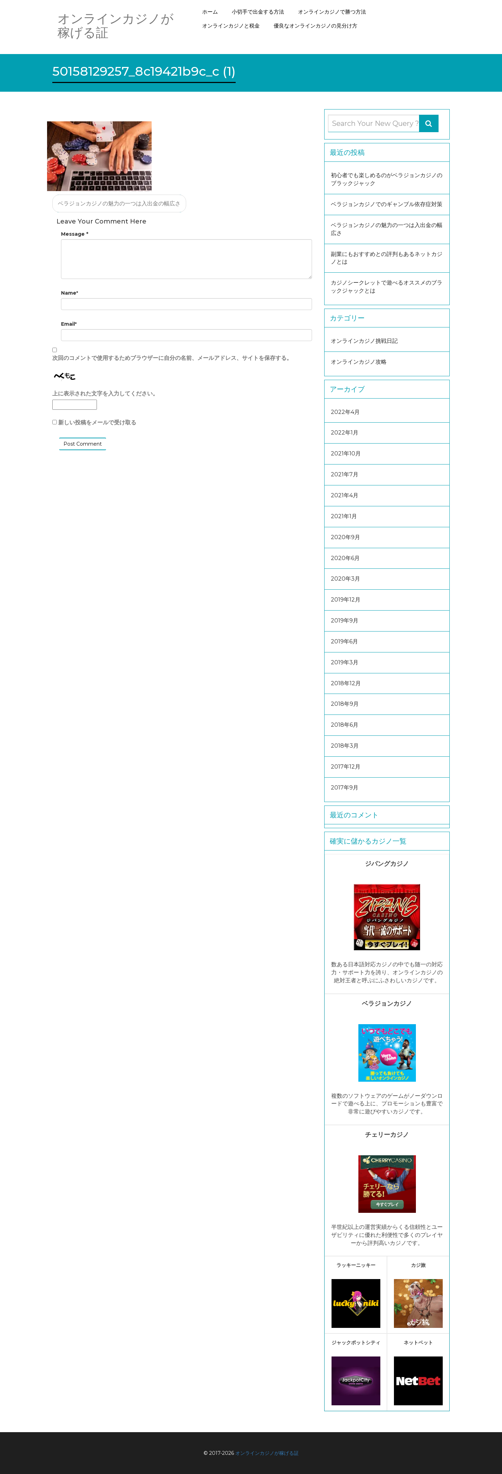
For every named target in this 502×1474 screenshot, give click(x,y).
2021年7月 (344, 474)
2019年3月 (344, 662)
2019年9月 (344, 620)
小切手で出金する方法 (258, 11)
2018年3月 (345, 745)
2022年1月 (344, 432)
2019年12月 (345, 599)
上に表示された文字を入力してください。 (105, 393)
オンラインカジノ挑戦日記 (364, 341)
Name (69, 293)
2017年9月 (344, 787)
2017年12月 (345, 766)
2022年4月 (345, 412)
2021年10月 (346, 453)
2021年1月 (344, 516)
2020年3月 (345, 578)
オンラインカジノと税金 (231, 25)
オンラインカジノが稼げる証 (267, 1453)
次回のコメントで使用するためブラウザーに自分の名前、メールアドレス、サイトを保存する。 (172, 358)
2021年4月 (344, 495)
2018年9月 (345, 704)
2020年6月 (345, 558)
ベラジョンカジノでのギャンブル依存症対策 (386, 204)
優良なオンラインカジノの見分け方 (315, 25)
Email (69, 324)
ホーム (210, 11)
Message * (74, 234)
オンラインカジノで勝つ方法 (332, 11)
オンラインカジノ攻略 (359, 361)
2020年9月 (345, 537)
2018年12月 (346, 683)
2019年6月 (344, 641)
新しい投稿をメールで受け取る (97, 422)
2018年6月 (344, 724)
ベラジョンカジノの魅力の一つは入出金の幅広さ (119, 203)
